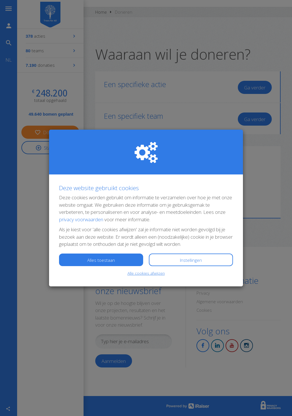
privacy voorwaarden (81, 219)
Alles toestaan (101, 260)
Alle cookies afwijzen (146, 273)
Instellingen (191, 260)
